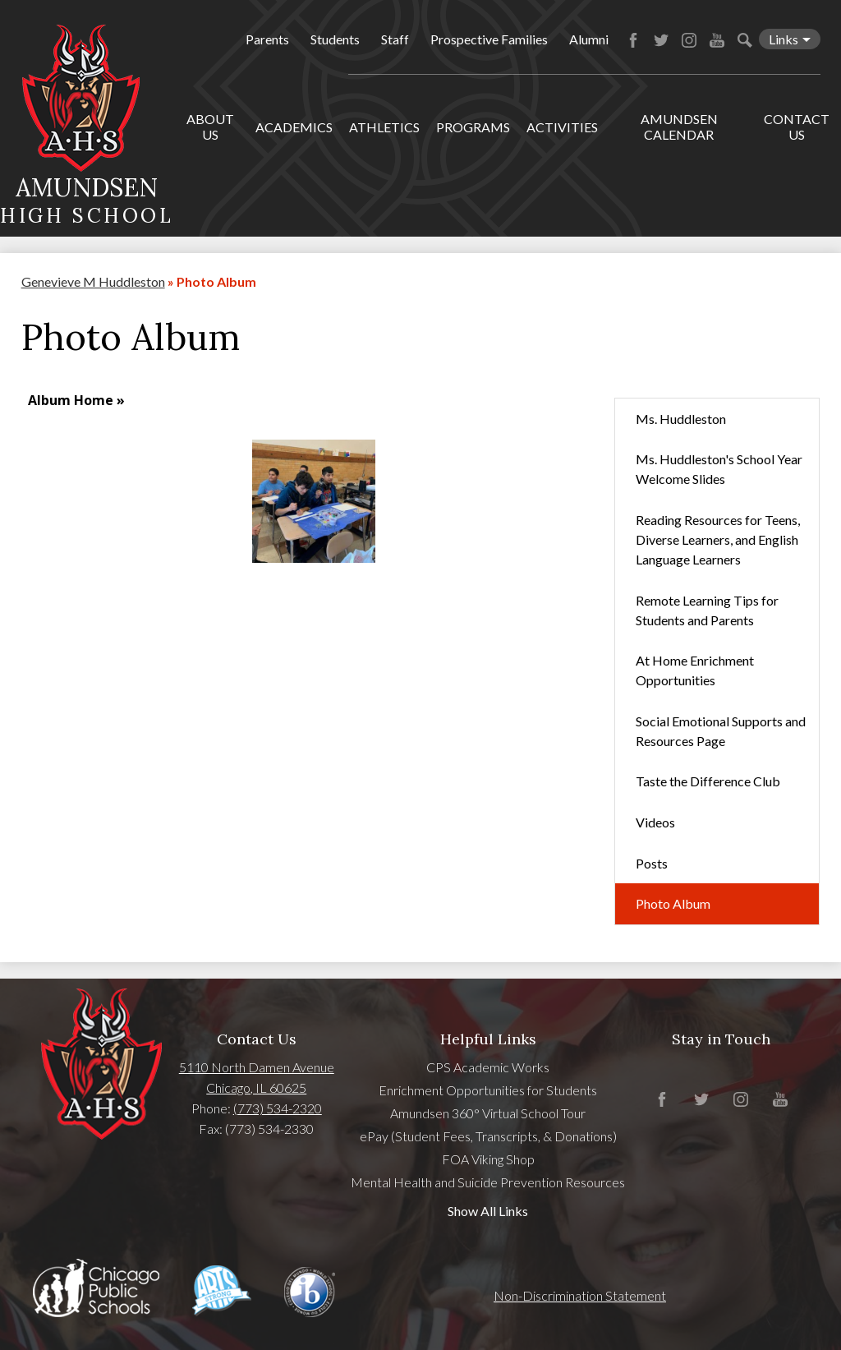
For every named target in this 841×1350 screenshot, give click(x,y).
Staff (395, 39)
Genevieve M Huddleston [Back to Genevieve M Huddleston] (93, 281)
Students (335, 39)
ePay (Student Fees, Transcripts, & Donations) (488, 1136)
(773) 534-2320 (277, 1108)
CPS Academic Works (487, 1067)
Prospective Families (489, 39)
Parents (267, 39)
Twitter (661, 40)
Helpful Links (488, 1039)
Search (745, 40)
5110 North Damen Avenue (256, 1067)
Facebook (633, 40)
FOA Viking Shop (488, 1159)
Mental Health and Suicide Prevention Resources (488, 1182)
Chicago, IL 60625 (256, 1087)
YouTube (717, 40)
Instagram (689, 40)
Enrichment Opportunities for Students (488, 1090)
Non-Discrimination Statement (580, 1295)
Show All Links (488, 1211)
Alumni (589, 39)
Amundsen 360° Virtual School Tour (488, 1113)
